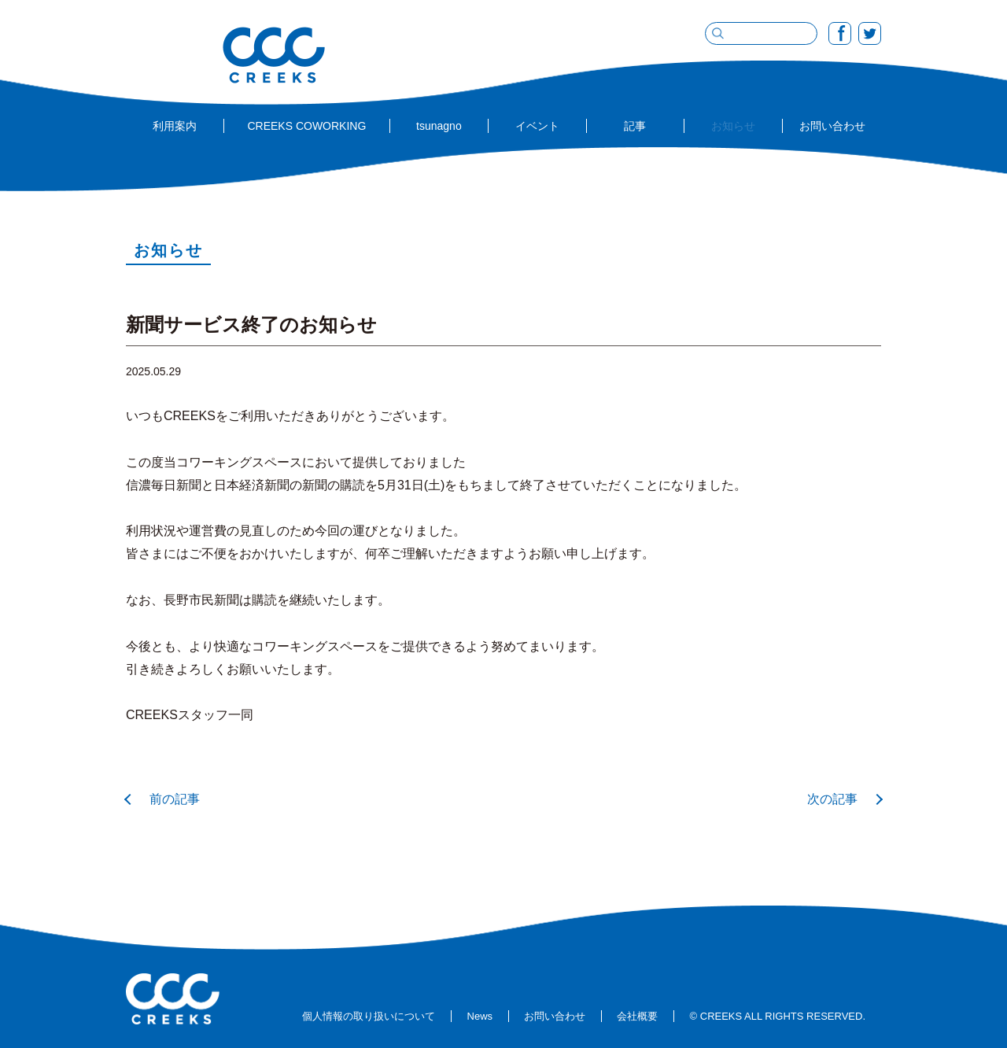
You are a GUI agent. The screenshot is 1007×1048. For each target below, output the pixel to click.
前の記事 (174, 799)
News (480, 1016)
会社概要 (637, 1016)
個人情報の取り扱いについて (368, 1016)
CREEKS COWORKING (306, 126)
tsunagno (439, 126)
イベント (537, 126)
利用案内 (175, 126)
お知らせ (733, 126)
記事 (635, 126)
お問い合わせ (832, 126)
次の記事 (832, 799)
